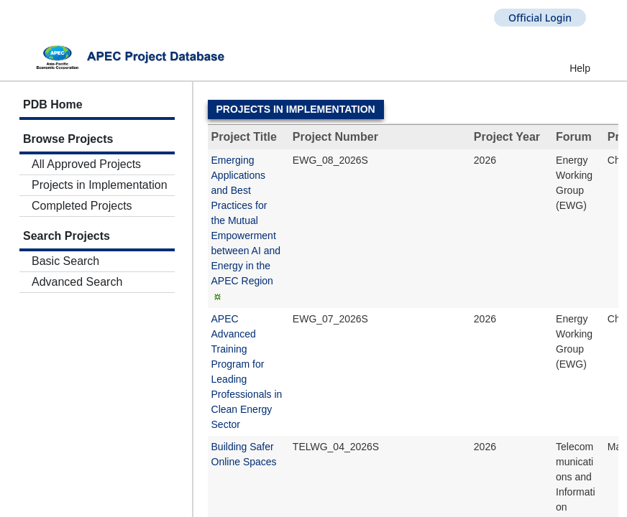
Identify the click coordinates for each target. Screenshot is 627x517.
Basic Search (65, 261)
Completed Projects (82, 206)
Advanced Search (77, 282)
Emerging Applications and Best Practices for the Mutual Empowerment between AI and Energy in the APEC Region (246, 220)
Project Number (335, 137)
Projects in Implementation (100, 185)
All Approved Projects (86, 164)
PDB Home (53, 104)
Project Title (244, 137)
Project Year (507, 137)
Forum (574, 137)
